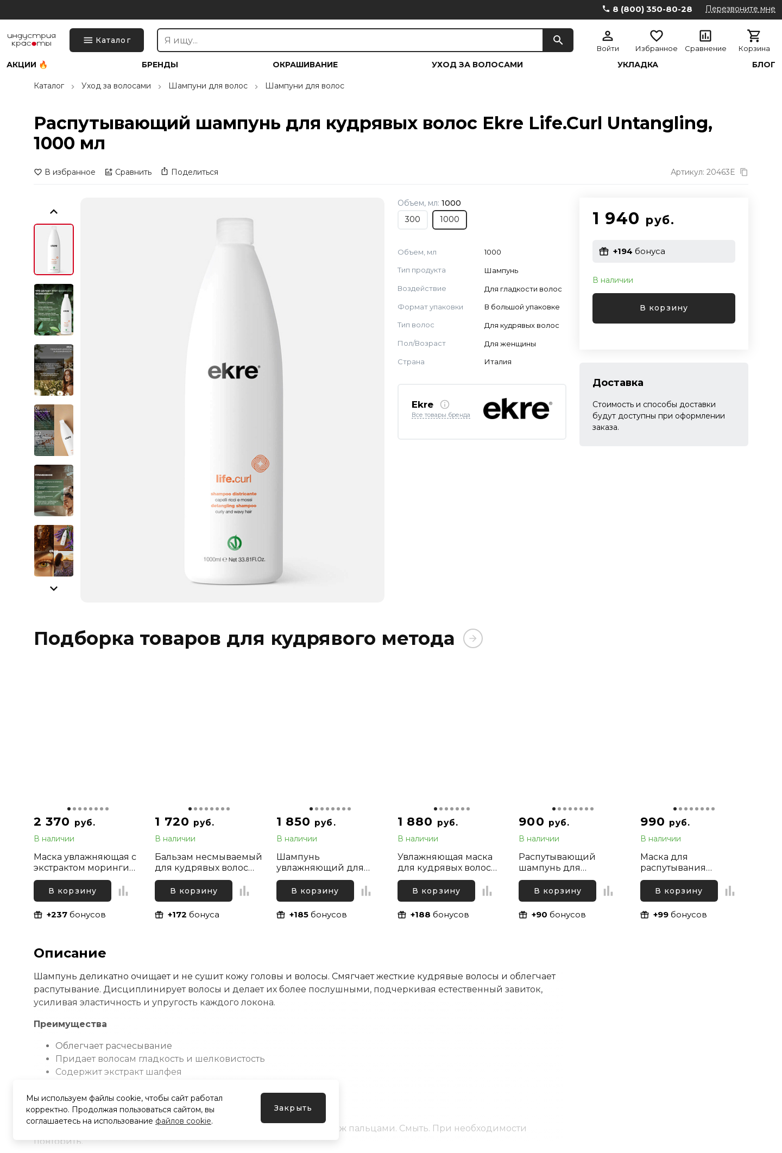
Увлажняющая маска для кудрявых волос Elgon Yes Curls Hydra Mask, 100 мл (445, 862)
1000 (449, 219)
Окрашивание (305, 64)
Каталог (49, 86)
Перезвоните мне (740, 8)
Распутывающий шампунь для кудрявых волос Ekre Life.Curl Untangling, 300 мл (567, 862)
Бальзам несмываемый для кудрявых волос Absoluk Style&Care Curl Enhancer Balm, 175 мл (208, 862)
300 (412, 219)
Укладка (637, 64)
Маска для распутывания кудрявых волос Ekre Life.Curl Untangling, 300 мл (688, 862)
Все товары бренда (441, 415)
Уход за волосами (477, 64)
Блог (763, 64)
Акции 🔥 (27, 64)
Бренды (160, 64)
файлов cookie (183, 1121)
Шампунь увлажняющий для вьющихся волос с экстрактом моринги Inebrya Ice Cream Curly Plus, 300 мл (329, 862)
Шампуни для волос (208, 86)
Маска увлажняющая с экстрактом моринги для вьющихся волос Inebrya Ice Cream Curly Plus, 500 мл (87, 862)
